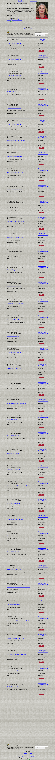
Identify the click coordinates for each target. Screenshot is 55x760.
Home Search (33, 1)
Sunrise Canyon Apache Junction (15, 670)
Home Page (21, 1)
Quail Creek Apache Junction (14, 43)
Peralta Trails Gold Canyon (13, 469)
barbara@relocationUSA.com (14, 20)
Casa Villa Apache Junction (13, 604)
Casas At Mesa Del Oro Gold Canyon (16, 638)
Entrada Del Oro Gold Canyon (14, 286)
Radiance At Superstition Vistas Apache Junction (18, 485)
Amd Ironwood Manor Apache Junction (16, 654)
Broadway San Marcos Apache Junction (16, 319)
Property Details (42, 39)
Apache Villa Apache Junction (14, 270)
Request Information (43, 40)
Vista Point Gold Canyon (13, 336)
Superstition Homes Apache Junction (16, 303)
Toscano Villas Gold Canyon (14, 419)
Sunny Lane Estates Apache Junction (16, 221)
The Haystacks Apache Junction (14, 156)
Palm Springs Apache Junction (14, 253)
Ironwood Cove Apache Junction (15, 519)
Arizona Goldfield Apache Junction (15, 172)
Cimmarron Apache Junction (14, 352)
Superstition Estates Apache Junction (16, 140)
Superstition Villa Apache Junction (15, 237)
